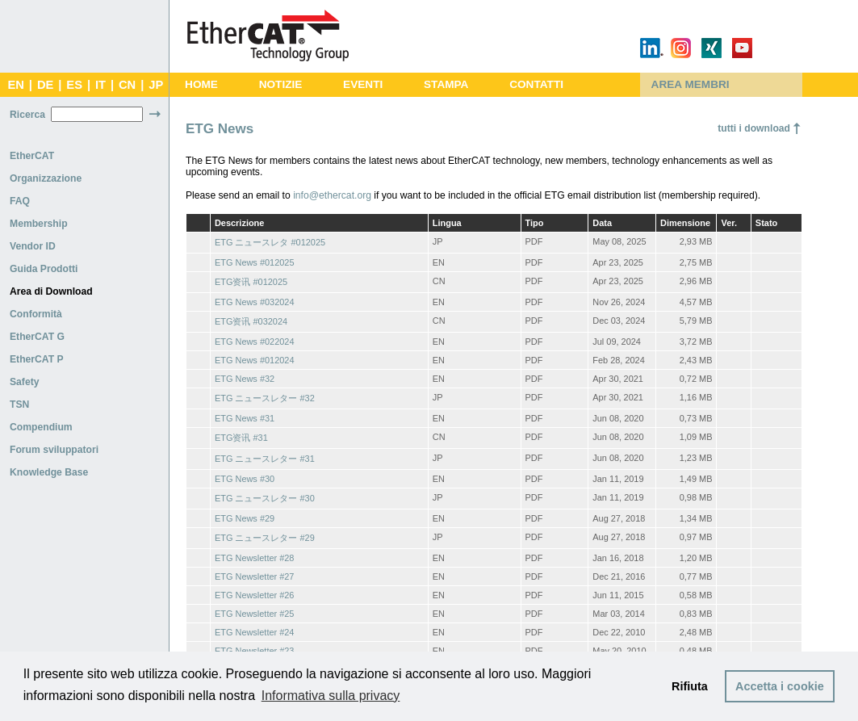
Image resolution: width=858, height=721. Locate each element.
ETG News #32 (244, 379)
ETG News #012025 (255, 262)
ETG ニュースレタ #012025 (270, 242)
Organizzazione (46, 178)
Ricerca (27, 114)
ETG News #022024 (255, 341)
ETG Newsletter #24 (254, 632)
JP (156, 84)
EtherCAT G (37, 336)
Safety (25, 382)
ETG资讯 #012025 (251, 282)
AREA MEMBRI (690, 84)
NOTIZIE (281, 84)
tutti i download (754, 128)
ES (74, 84)
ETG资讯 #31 (241, 437)
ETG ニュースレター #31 (265, 458)
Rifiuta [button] (690, 686)
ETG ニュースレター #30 (265, 498)
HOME (201, 84)
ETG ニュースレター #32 (265, 398)
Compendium (41, 427)
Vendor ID (33, 246)
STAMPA (446, 84)
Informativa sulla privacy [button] (331, 695)
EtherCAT (32, 155)
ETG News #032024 (255, 302)
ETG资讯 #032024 (251, 321)
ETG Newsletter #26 (254, 595)
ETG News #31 (244, 418)
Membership (39, 223)
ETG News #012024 (255, 360)
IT (100, 84)
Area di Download (51, 291)
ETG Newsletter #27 (254, 576)
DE (45, 84)
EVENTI (363, 84)
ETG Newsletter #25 (254, 613)
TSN (19, 404)
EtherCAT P (37, 359)
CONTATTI (536, 84)
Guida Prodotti (43, 269)
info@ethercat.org (332, 195)
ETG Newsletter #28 (254, 558)
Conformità (36, 314)
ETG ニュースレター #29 (265, 538)
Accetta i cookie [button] (779, 686)
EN (15, 84)
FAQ (20, 201)
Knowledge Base (49, 472)
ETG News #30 (244, 479)
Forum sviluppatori (54, 449)
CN (127, 84)
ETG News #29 (244, 518)
